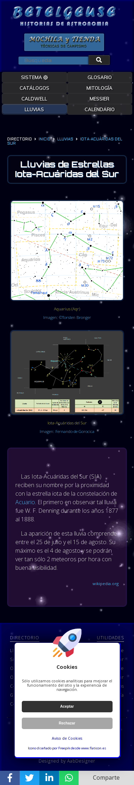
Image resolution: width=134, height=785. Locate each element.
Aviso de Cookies (67, 738)
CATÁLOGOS (34, 88)
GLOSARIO (100, 77)
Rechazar (67, 723)
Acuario (25, 502)
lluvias (65, 139)
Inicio (44, 139)
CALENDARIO (100, 109)
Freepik (64, 748)
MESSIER (99, 99)
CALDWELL (34, 99)
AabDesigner (81, 761)
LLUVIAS (34, 109)
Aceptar (67, 706)
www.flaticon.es (93, 748)
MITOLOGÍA (99, 88)
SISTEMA (34, 77)
